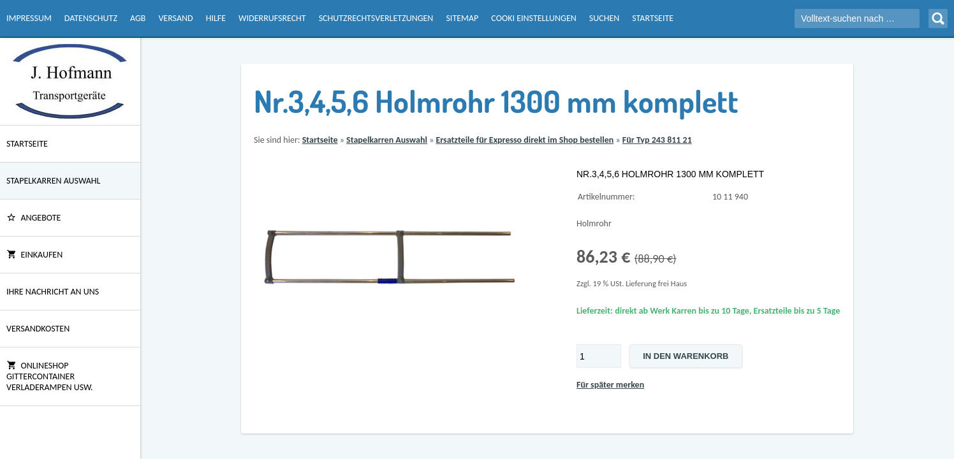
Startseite (652, 18)
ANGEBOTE (33, 217)
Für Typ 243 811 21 (657, 140)
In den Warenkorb (685, 356)
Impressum (29, 18)
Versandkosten (38, 328)
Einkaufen (34, 254)
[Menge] (598, 356)
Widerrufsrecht (272, 18)
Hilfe (216, 18)
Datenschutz (90, 18)
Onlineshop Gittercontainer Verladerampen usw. (49, 376)
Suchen (604, 18)
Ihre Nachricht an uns (52, 291)
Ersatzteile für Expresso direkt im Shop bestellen (524, 140)
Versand (175, 18)
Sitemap (462, 18)
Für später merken (610, 384)
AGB (137, 18)
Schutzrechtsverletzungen (376, 18)
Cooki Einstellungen (533, 18)
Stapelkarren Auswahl (53, 180)
